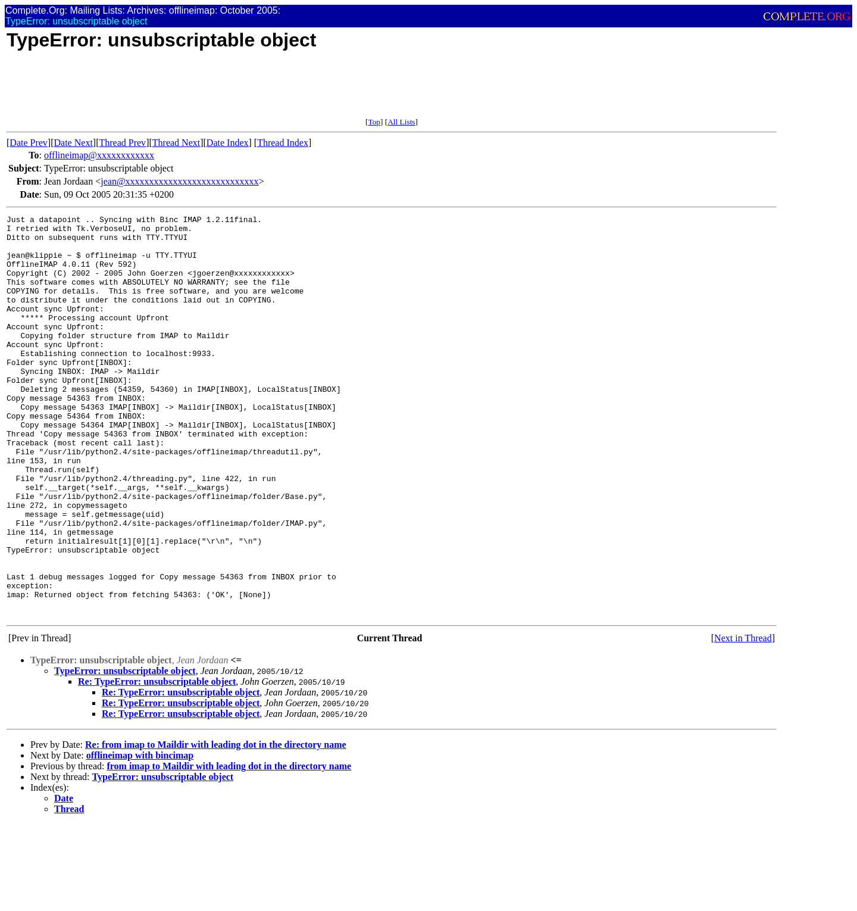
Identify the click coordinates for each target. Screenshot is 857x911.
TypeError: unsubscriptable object (125, 751)
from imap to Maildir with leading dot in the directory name (229, 846)
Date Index (228, 143)
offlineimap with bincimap (139, 836)
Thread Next (176, 143)
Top (374, 121)
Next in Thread (743, 718)
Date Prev (29, 143)
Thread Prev (122, 143)
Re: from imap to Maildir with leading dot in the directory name (215, 825)
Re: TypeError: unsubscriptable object (157, 762)
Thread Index (282, 143)
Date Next (73, 143)
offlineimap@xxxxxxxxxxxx (99, 155)
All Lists (401, 121)
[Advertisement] (223, 90)
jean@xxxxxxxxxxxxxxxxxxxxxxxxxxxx (179, 181)
